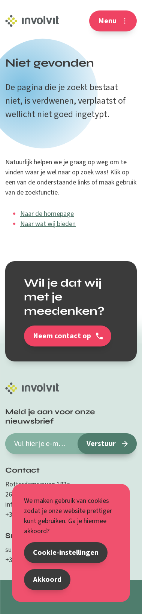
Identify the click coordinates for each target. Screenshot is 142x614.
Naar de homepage (47, 214)
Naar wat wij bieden (48, 224)
